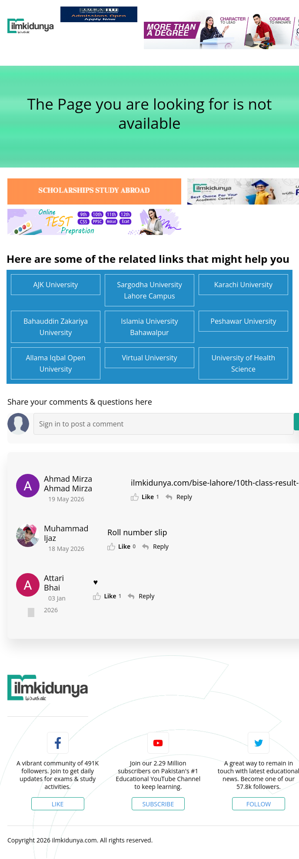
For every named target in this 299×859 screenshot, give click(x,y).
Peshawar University (243, 321)
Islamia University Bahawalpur (149, 326)
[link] (98, 14)
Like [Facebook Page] (58, 804)
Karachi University (243, 284)
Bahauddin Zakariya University (55, 326)
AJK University (55, 284)
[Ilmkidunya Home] (30, 26)
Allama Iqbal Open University (55, 363)
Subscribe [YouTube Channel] (158, 804)
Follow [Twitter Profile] (258, 804)
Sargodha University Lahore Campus (149, 290)
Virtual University (149, 357)
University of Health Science (243, 363)
